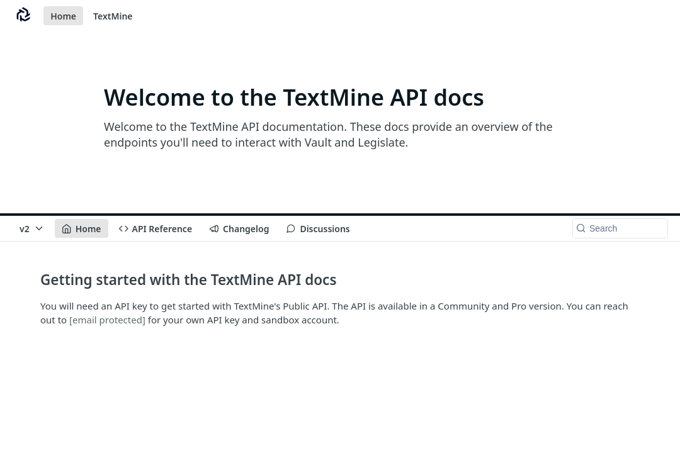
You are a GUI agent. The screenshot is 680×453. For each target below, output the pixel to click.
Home (63, 16)
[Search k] (620, 228)
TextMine (113, 16)
